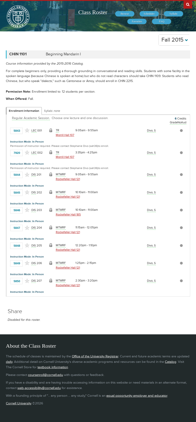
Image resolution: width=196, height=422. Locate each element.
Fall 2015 (174, 39)
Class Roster (92, 12)
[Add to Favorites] (27, 130)
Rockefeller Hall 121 (68, 179)
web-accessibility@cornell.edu (39, 388)
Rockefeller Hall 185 (68, 214)
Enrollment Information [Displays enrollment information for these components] (24, 111)
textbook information (52, 367)
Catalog (170, 362)
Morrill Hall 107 (65, 135)
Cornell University (18, 403)
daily (9, 362)
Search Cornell (188, 4)
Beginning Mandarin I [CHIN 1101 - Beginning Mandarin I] (63, 54)
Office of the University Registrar (95, 356)
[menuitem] (124, 13)
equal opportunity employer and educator (136, 396)
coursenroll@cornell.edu (45, 375)
